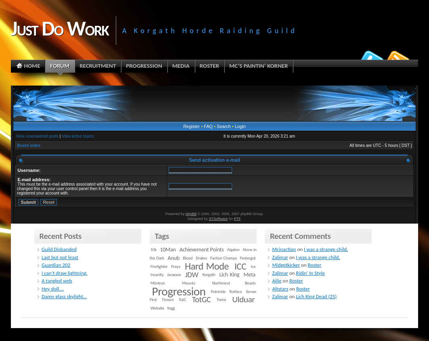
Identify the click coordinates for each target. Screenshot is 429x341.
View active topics (78, 136)
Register (191, 126)
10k (154, 249)
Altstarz (280, 289)
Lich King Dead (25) (316, 296)
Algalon (233, 249)
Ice (253, 266)
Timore (168, 299)
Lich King (229, 274)
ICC (240, 266)
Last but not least (60, 257)
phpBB (191, 214)
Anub (173, 258)
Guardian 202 (56, 265)
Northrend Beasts (234, 283)
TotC (182, 299)
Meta (249, 274)
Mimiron (158, 283)
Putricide (218, 291)
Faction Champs (223, 258)
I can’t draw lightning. (65, 273)
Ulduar (243, 299)
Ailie (276, 281)
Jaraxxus (174, 274)
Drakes (201, 258)
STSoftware (218, 219)
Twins (221, 299)
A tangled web (57, 281)
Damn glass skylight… (64, 296)
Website (157, 308)
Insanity (157, 274)
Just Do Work (60, 28)
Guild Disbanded (59, 249)
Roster (315, 265)
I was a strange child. (326, 249)
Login (240, 126)
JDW (191, 274)
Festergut (248, 258)
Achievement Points (202, 249)
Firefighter (159, 266)
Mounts (188, 283)
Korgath (209, 274)
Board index (29, 145)
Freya (175, 266)
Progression (179, 291)
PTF (237, 219)
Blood (188, 258)
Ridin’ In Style (310, 273)
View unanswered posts (37, 136)
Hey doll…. (53, 289)
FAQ (208, 126)
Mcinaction (284, 249)
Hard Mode (207, 266)
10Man (168, 249)
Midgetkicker (286, 265)
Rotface (236, 291)
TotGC (201, 299)
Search (224, 126)
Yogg (171, 308)
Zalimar (280, 257)
